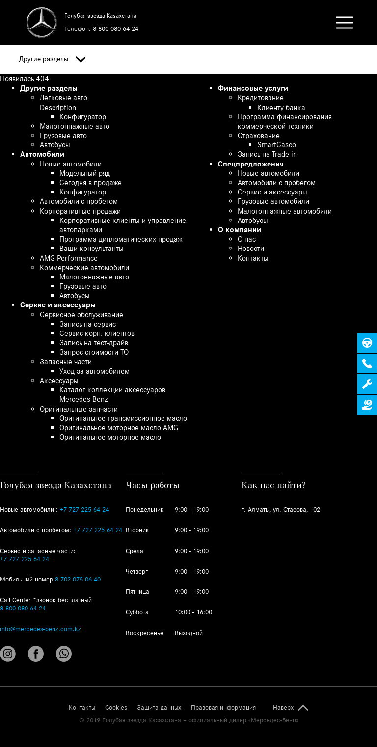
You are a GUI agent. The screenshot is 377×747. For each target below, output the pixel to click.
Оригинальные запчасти (79, 409)
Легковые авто (63, 97)
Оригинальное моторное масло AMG (118, 427)
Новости (251, 248)
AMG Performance (69, 258)
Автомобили (42, 154)
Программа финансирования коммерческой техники (285, 121)
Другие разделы (52, 59)
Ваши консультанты (91, 248)
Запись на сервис (87, 324)
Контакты (253, 258)
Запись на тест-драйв (93, 342)
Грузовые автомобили (273, 201)
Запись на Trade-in (267, 154)
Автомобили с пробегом (79, 201)
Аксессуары (59, 380)
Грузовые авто (63, 135)
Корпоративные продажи (80, 211)
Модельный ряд (84, 173)
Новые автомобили (71, 163)
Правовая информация (223, 708)
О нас (247, 239)
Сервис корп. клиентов (97, 333)
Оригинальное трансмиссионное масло (123, 418)
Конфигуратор (82, 116)
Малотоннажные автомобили (285, 211)
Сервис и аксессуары (58, 304)
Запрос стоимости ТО (94, 352)
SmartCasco (276, 144)
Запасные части (66, 361)
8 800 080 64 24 (115, 29)
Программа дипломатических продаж (120, 239)
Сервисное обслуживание (81, 314)
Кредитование (261, 97)
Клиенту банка (281, 107)
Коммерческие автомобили (84, 267)
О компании (239, 229)
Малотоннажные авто (74, 126)
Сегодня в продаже (90, 182)
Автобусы (55, 144)
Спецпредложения (251, 163)
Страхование (259, 135)
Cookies (116, 708)
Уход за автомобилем (94, 371)
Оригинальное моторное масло (110, 437)
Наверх (283, 708)
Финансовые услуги (253, 88)
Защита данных (159, 708)
